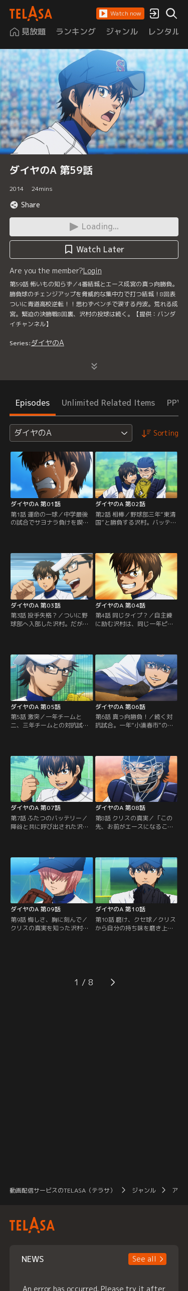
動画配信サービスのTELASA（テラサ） (63, 1190)
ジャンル (144, 1190)
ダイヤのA (47, 342)
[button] (120, 13)
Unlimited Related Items (108, 402)
